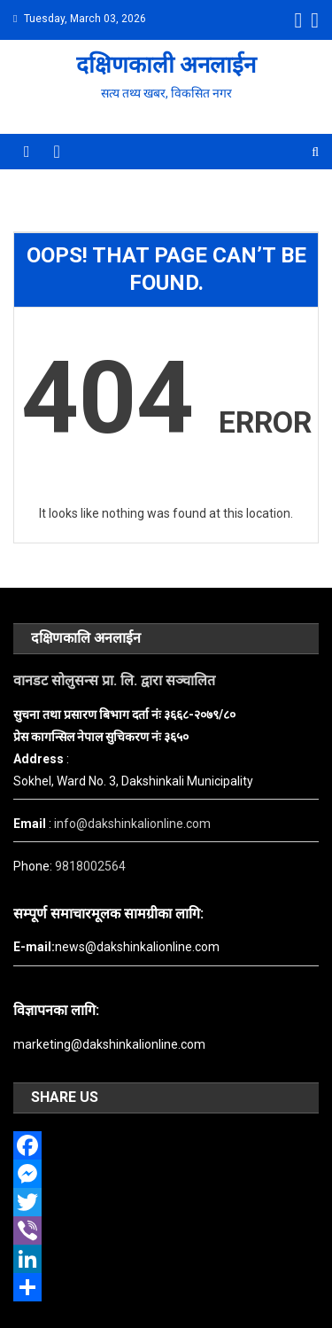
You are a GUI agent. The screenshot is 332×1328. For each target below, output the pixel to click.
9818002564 (90, 866)
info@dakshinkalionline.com (132, 823)
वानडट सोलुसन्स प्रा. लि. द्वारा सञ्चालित (114, 680)
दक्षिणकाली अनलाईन (166, 64)
